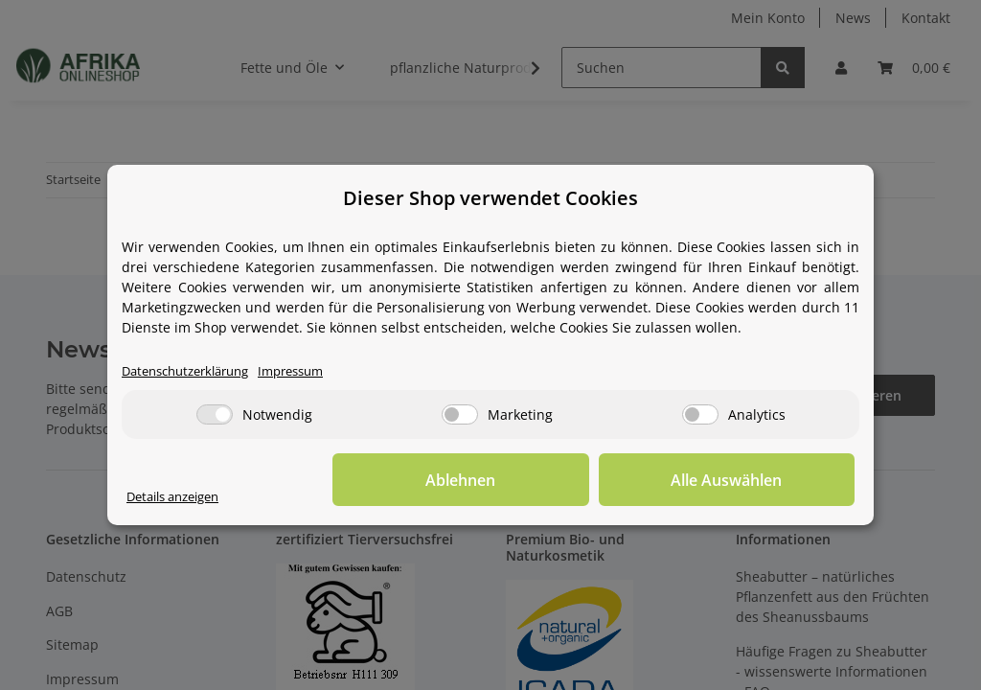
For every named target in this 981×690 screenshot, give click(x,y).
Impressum (310, 371)
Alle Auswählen (758, 480)
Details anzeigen (179, 497)
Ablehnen (558, 480)
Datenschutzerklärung (193, 371)
